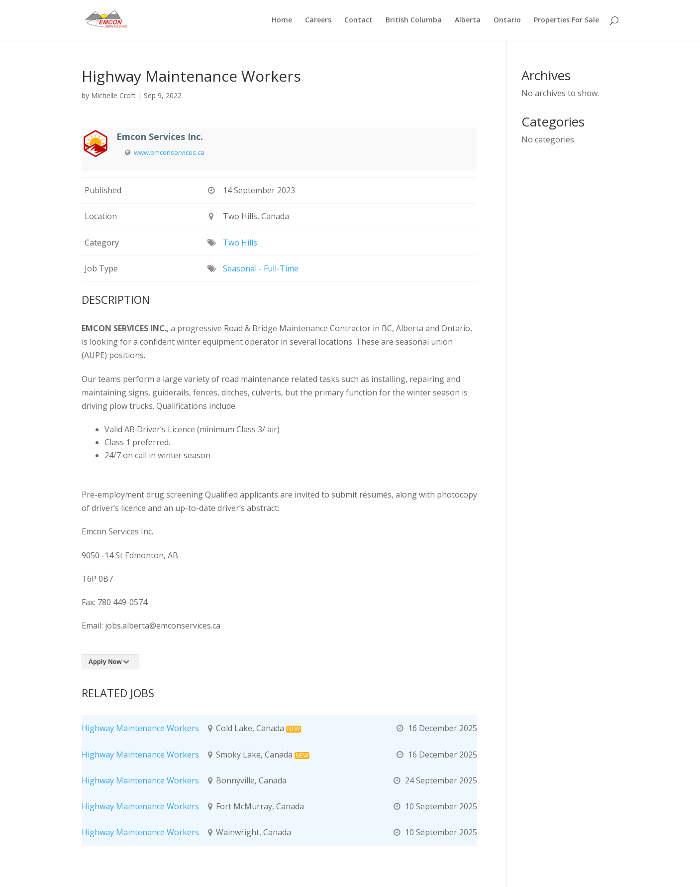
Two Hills (240, 242)
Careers (318, 20)
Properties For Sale (566, 20)
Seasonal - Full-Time (261, 268)
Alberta (468, 20)
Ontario (507, 20)
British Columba (414, 20)
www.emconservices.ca (169, 152)
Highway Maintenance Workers (140, 728)
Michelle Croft (113, 95)
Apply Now (111, 661)
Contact (358, 20)
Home (282, 20)
